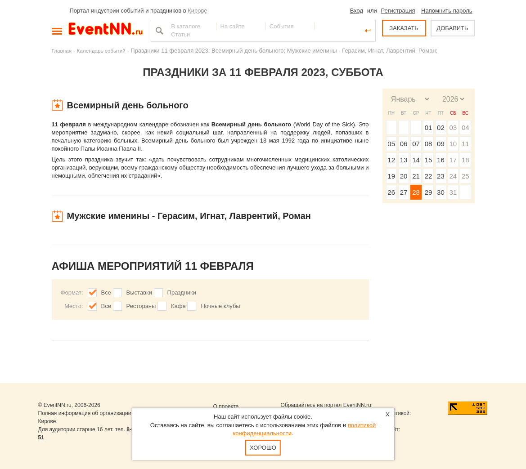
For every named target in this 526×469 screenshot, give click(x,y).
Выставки (139, 292)
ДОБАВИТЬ (452, 28)
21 (416, 176)
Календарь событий (101, 51)
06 (404, 143)
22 (428, 176)
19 (391, 176)
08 (428, 143)
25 (465, 176)
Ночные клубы (220, 306)
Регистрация (398, 10)
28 (416, 192)
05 (391, 143)
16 (441, 160)
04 (465, 127)
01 (428, 127)
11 (465, 143)
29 (428, 192)
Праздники (181, 292)
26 (391, 192)
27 (404, 192)
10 (453, 143)
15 (428, 160)
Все (106, 292)
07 (416, 143)
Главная (62, 51)
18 (465, 160)
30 (441, 192)
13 (404, 160)
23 (441, 176)
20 (404, 176)
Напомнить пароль (446, 10)
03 (453, 127)
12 (391, 160)
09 (441, 143)
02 (441, 127)
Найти (158, 30)
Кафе (178, 306)
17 (453, 160)
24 (453, 176)
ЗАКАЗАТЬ (403, 28)
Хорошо (263, 447)
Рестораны (141, 306)
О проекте (226, 406)
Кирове (197, 10)
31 (453, 192)
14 (416, 160)
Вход (356, 10)
